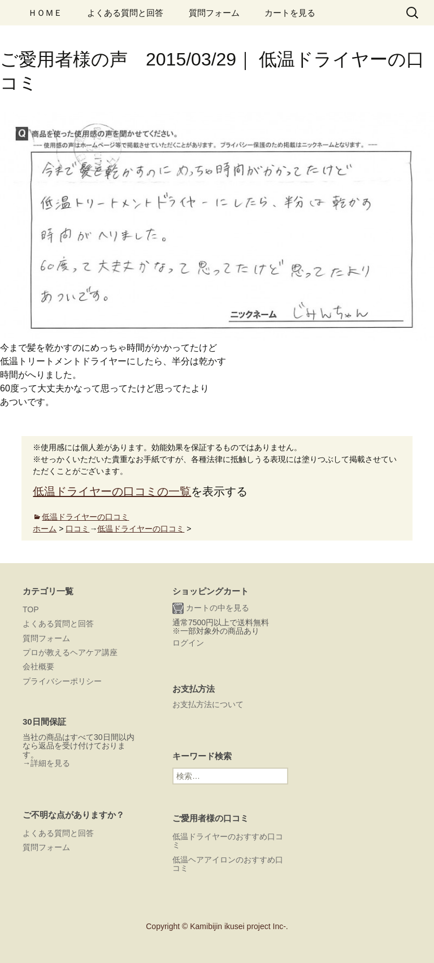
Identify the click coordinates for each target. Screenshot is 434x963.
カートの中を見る (210, 608)
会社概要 (38, 666)
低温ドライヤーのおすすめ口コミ (227, 840)
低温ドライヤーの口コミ (85, 516)
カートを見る (289, 13)
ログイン (188, 642)
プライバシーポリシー (62, 681)
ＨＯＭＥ (45, 13)
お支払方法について (208, 704)
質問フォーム (214, 13)
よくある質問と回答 (125, 13)
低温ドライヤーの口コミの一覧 (112, 491)
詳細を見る (50, 763)
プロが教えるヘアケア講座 (70, 652)
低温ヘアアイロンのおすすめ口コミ (227, 864)
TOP (31, 609)
